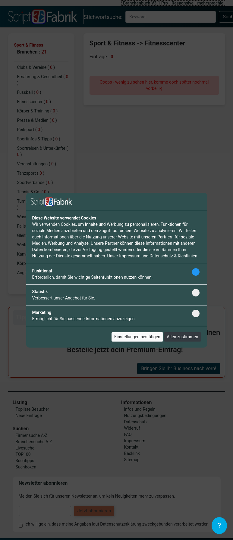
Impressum (129, 255)
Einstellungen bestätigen (137, 336)
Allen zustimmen (182, 336)
